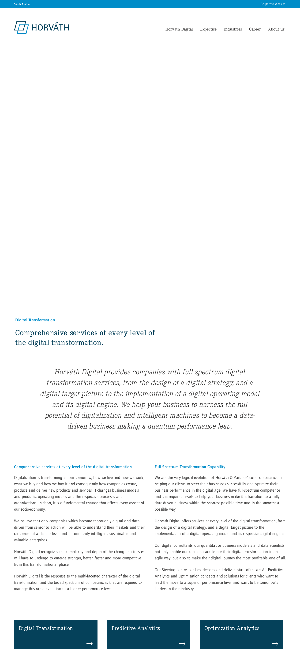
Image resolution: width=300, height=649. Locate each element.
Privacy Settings (72, 621)
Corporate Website (273, 4)
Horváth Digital (179, 29)
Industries (233, 29)
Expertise (208, 29)
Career (255, 29)
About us (276, 29)
